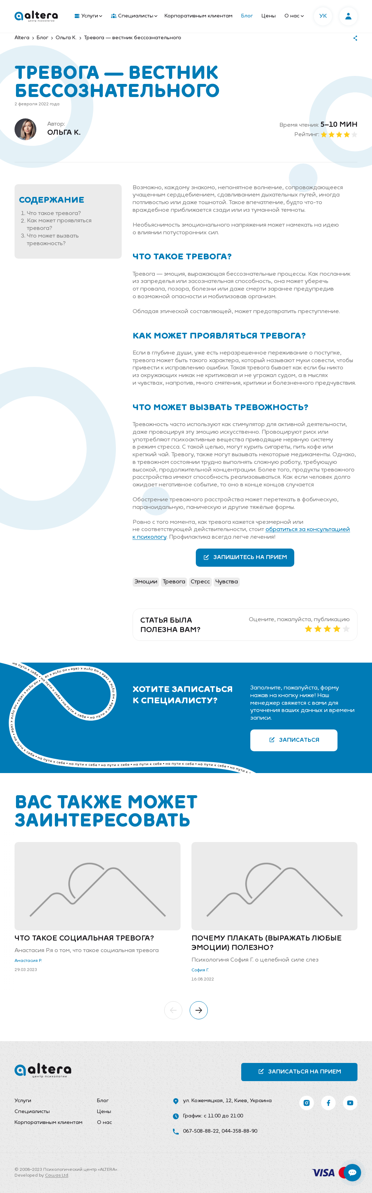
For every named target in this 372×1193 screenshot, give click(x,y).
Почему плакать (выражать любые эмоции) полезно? (266, 943)
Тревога (174, 582)
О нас (294, 16)
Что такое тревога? (54, 214)
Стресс (200, 582)
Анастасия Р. (28, 961)
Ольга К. (64, 133)
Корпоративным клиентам (198, 16)
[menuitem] (86, 16)
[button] (173, 1010)
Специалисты (134, 16)
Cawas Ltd (56, 1175)
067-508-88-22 (201, 1131)
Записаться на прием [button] (299, 1071)
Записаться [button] (294, 739)
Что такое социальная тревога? (84, 938)
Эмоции (145, 582)
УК (323, 16)
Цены (269, 16)
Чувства (226, 582)
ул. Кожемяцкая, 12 (207, 1101)
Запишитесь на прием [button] (245, 557)
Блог (247, 16)
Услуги (88, 16)
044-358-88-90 (239, 1131)
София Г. (200, 970)
